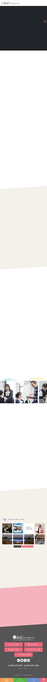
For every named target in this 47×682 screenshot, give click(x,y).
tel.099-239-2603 (15, 665)
